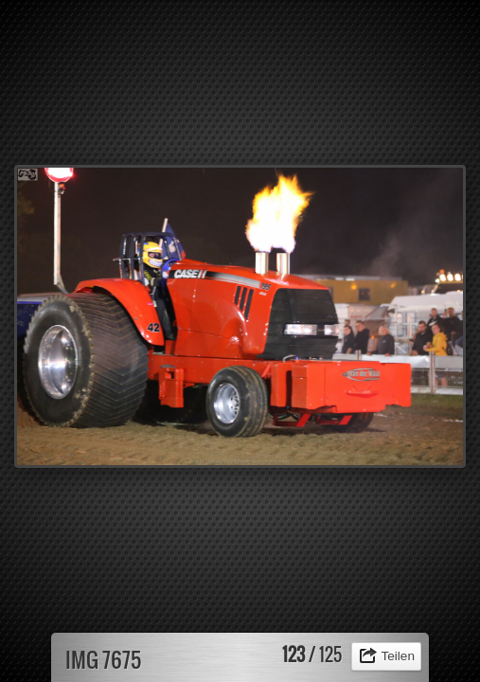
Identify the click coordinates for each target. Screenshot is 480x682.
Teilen (398, 656)
